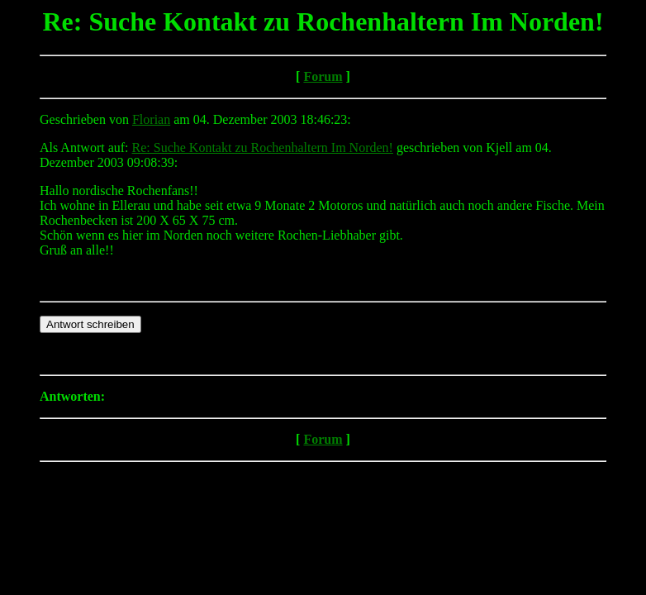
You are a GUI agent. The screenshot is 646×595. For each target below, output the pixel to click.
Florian (151, 119)
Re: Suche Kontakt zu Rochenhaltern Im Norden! (262, 147)
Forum (322, 76)
